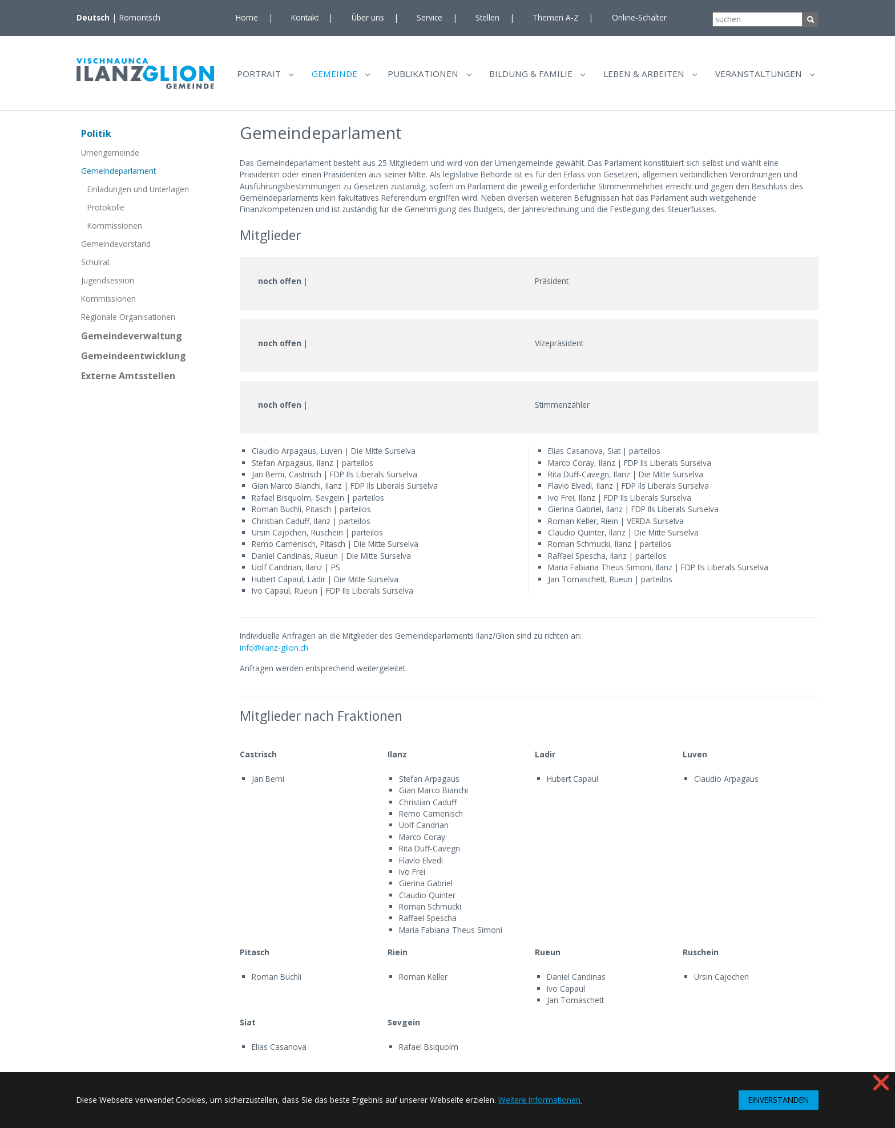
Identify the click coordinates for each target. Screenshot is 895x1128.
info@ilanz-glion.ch (274, 652)
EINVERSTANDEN (778, 1099)
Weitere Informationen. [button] (540, 1099)
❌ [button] (881, 1082)
